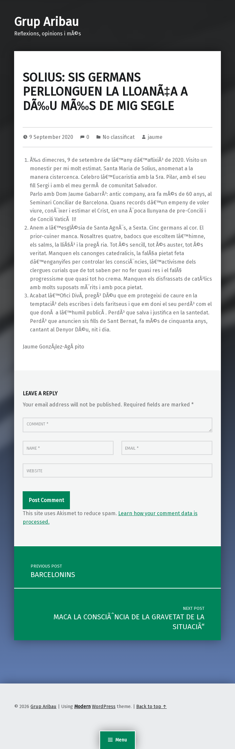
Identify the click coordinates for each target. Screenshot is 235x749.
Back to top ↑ (151, 706)
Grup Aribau (46, 22)
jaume (155, 137)
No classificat (118, 137)
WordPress (104, 706)
